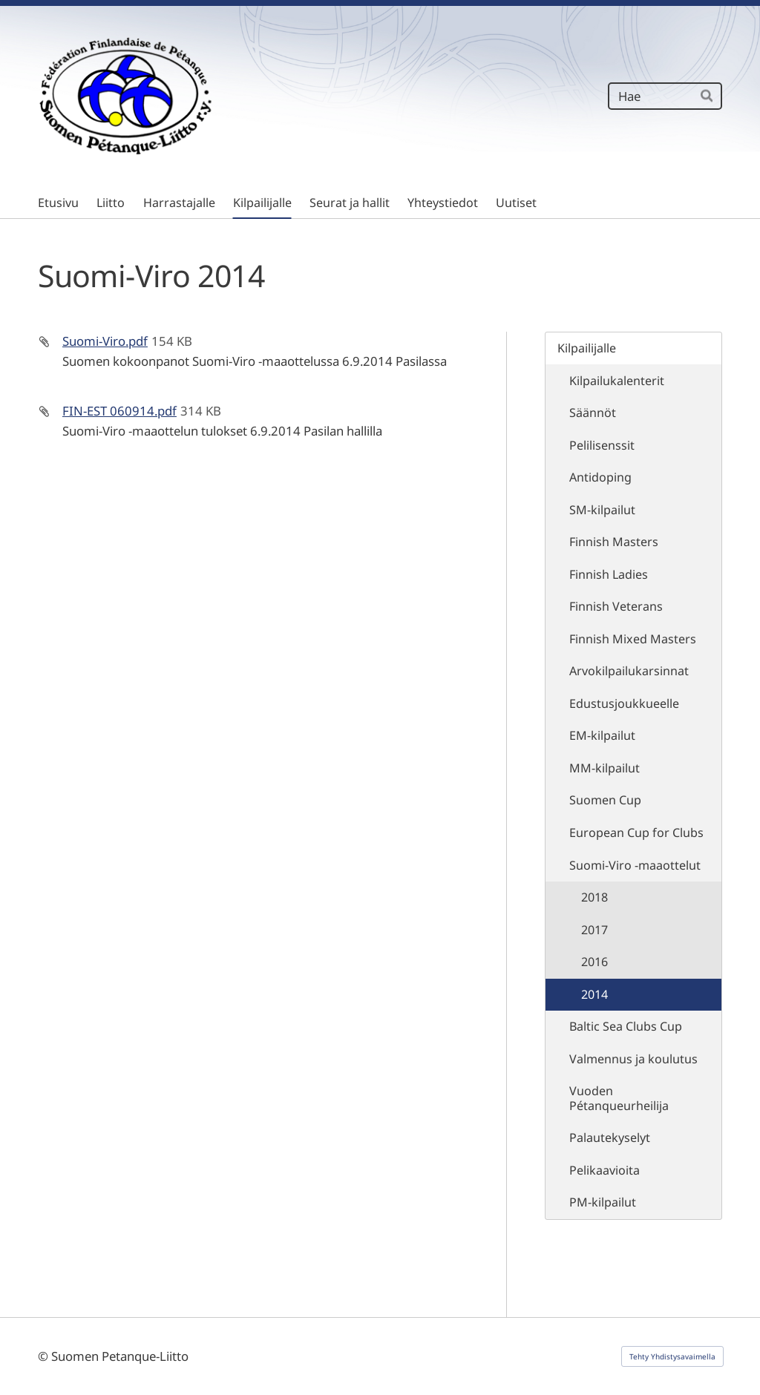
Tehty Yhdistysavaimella (672, 1356)
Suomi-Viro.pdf (105, 340)
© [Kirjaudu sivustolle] (44, 1356)
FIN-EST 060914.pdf (119, 410)
